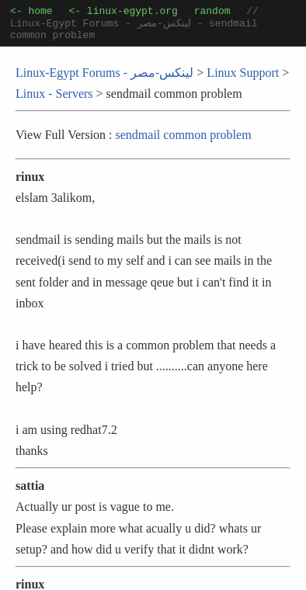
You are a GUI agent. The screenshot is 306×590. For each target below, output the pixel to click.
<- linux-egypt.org (122, 12)
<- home (31, 12)
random (212, 12)
